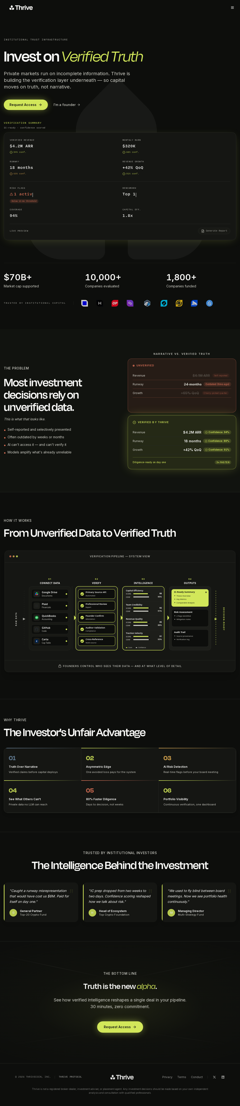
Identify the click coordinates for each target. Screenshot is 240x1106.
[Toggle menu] (232, 7)
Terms (181, 1077)
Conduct (197, 1077)
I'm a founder (67, 105)
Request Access (25, 105)
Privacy (167, 1077)
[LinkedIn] (223, 1077)
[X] (214, 1077)
